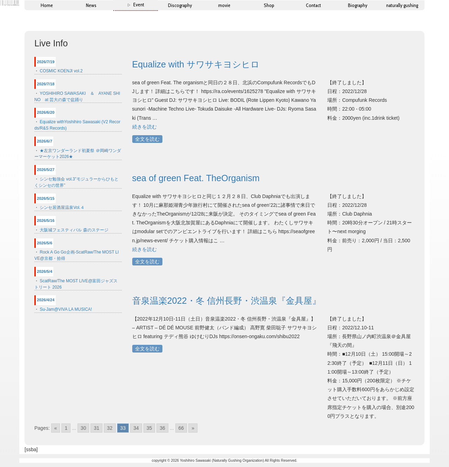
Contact (313, 5)
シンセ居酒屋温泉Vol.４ (62, 207)
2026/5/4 (44, 271)
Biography (357, 5)
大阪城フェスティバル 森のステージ (74, 230)
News (91, 5)
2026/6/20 (45, 112)
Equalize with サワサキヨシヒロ (196, 64)
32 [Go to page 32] (110, 428)
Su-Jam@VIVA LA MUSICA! (66, 309)
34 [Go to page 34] (136, 428)
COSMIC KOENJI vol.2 (61, 70)
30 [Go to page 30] (83, 428)
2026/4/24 (45, 300)
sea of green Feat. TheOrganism (196, 178)
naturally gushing (402, 5)
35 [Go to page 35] (149, 428)
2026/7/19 (45, 62)
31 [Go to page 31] (96, 428)
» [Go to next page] (193, 428)
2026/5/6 (44, 243)
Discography (180, 5)
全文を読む (147, 139)
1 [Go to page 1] (66, 428)
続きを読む (144, 127)
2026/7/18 (45, 84)
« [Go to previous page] (55, 428)
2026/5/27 (45, 169)
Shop (269, 5)
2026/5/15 (45, 198)
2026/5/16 (45, 220)
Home (47, 5)
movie (224, 5)
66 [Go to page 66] (181, 428)
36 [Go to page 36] (162, 428)
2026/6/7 (44, 141)
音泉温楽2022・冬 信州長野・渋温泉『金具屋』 (226, 300)
